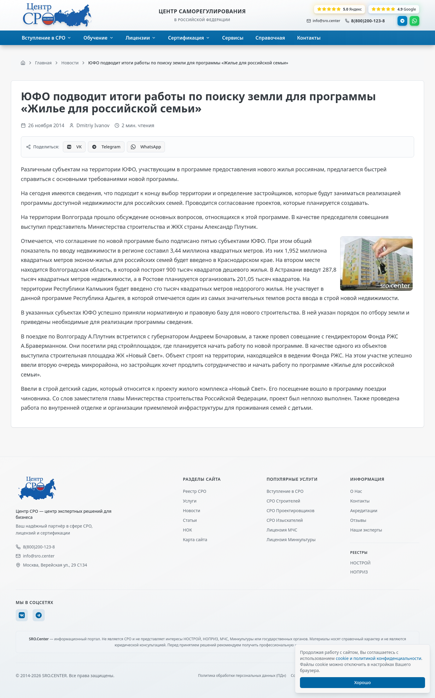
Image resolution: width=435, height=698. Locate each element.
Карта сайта (195, 539)
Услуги (190, 501)
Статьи (190, 520)
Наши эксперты (366, 530)
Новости (191, 510)
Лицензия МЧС (281, 530)
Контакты (359, 501)
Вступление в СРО (284, 491)
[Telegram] (39, 615)
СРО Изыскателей (284, 520)
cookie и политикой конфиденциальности (378, 658)
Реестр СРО (194, 491)
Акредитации (363, 510)
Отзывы (358, 520)
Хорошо (362, 682)
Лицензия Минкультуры (290, 539)
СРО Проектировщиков (290, 510)
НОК (187, 530)
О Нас (356, 491)
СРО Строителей (283, 501)
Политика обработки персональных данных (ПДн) (242, 675)
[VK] (22, 615)
